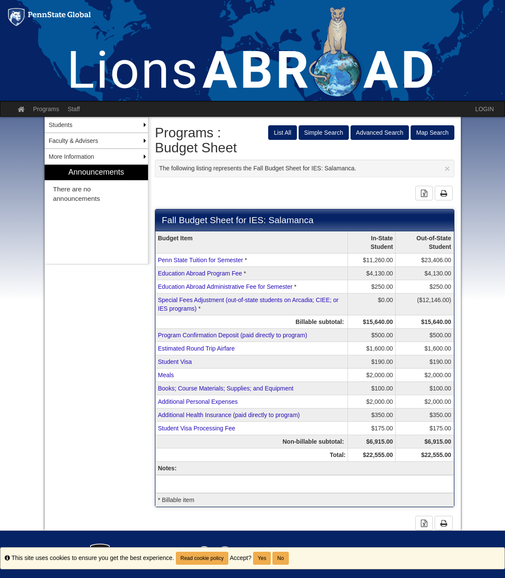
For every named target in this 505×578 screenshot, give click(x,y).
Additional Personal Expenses (198, 401)
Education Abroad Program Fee (200, 273)
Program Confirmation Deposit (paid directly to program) (232, 335)
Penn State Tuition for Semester (200, 260)
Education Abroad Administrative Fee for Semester (225, 286)
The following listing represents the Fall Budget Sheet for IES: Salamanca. (304, 168)
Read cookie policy (202, 558)
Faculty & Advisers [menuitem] (73, 140)
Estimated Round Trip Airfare (196, 348)
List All (282, 132)
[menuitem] (96, 214)
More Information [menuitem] (71, 156)
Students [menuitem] (61, 124)
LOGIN (484, 109)
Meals (166, 375)
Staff (74, 109)
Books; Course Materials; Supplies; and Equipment (225, 388)
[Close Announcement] (447, 168)
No (280, 558)
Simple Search (323, 132)
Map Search (432, 132)
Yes (262, 558)
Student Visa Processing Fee (196, 428)
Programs (46, 109)
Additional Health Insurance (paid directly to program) (229, 415)
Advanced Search (380, 132)
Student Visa (175, 361)
